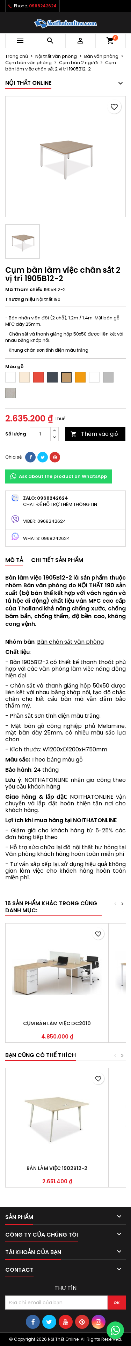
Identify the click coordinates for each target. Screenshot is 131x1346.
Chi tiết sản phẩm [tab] (57, 560)
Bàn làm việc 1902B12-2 (57, 1168)
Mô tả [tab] (14, 560)
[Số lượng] (40, 434)
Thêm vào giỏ (94, 434)
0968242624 (43, 6)
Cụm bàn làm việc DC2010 (57, 1023)
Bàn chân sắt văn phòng (70, 642)
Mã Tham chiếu (24, 289)
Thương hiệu (20, 299)
